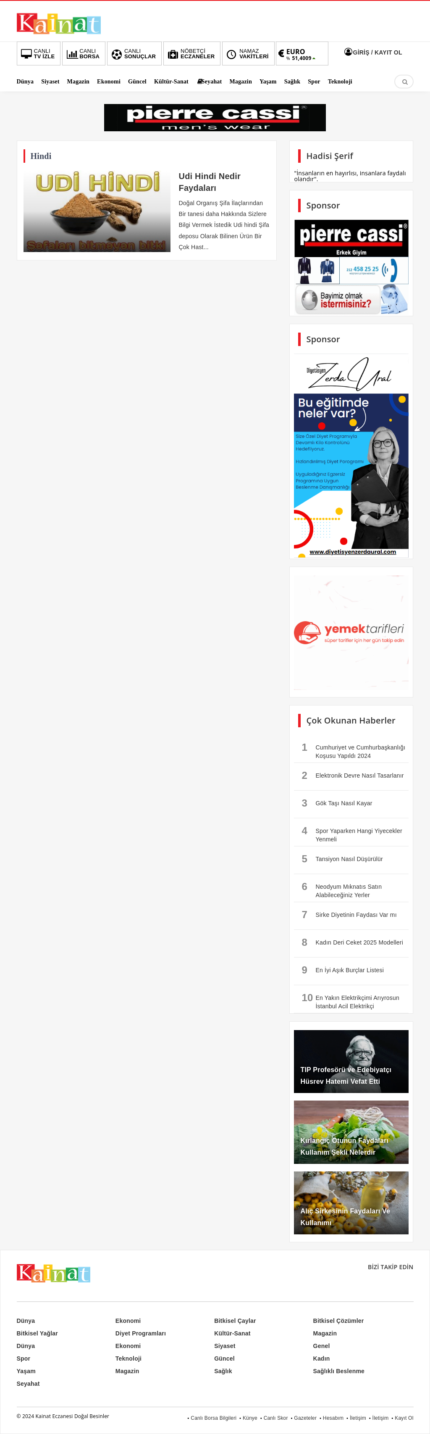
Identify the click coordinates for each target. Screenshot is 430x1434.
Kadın (321, 1358)
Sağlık (223, 1371)
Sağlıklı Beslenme (338, 1371)
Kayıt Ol (404, 1418)
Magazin (325, 1333)
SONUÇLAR (133, 54)
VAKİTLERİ (246, 54)
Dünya (26, 1320)
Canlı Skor (276, 1418)
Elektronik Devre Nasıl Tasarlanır (353, 775)
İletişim (358, 1418)
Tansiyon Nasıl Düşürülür (342, 858)
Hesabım (333, 1418)
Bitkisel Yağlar (37, 1333)
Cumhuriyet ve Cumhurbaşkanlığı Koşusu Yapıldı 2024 (353, 750)
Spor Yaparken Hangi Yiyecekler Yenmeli (352, 834)
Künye (250, 1418)
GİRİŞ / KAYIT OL (372, 52)
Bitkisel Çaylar (235, 1320)
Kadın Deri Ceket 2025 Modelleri (352, 942)
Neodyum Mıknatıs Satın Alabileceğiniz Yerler (342, 889)
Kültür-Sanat (232, 1333)
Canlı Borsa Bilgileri (213, 1418)
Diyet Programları (140, 1333)
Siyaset (224, 1346)
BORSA (82, 54)
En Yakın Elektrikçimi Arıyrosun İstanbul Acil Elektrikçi (350, 1001)
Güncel (224, 1358)
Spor (24, 1358)
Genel (321, 1346)
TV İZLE (37, 54)
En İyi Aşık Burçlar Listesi (343, 970)
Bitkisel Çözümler (338, 1320)
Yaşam (26, 1371)
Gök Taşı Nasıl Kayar (337, 803)
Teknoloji (128, 1358)
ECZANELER (190, 54)
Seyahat (28, 1383)
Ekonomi (128, 1320)
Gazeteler (305, 1418)
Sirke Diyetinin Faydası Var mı (349, 914)
